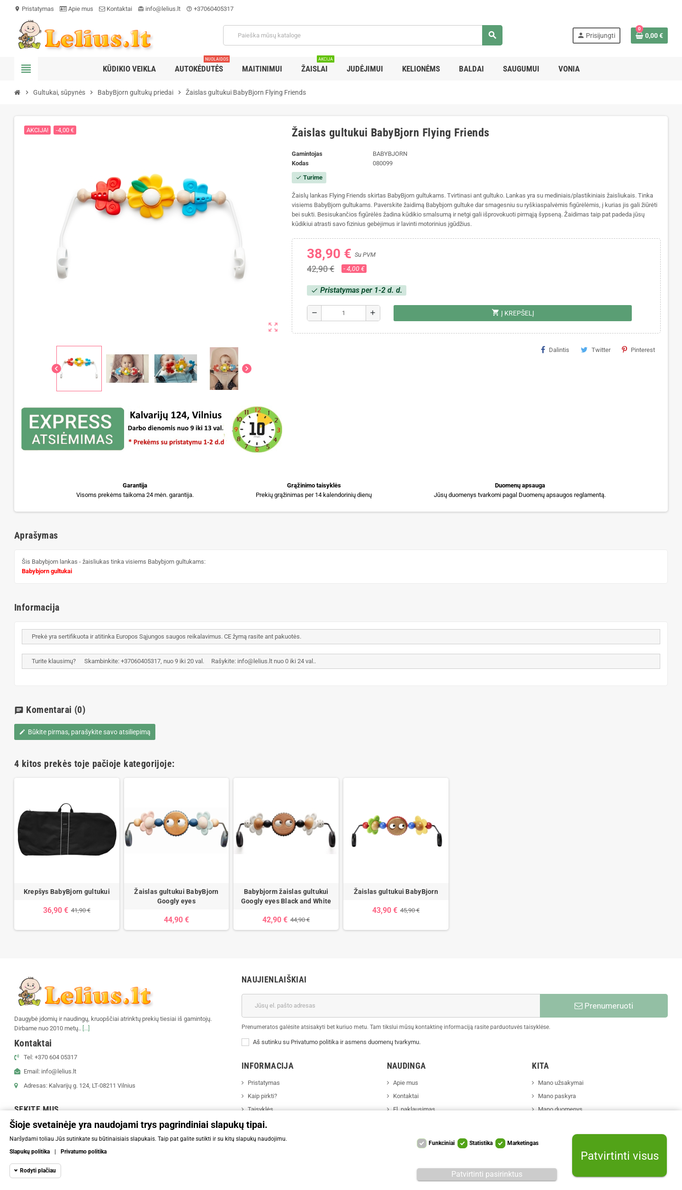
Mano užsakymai (560, 1082)
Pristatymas (34, 8)
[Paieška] (362, 35)
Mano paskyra (557, 1096)
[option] (67, 854)
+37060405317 (209, 8)
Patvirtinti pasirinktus (486, 1174)
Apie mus (76, 8)
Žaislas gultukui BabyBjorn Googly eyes (176, 896)
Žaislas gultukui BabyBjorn (396, 891)
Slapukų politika (29, 1151)
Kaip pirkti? (262, 1096)
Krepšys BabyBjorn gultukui (67, 891)
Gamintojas (307, 153)
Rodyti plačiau (38, 1170)
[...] (86, 1028)
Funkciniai (442, 1143)
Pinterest (638, 349)
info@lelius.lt (159, 8)
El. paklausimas (414, 1109)
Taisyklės (260, 1109)
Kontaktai (115, 8)
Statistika (481, 1143)
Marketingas (522, 1143)
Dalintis (555, 349)
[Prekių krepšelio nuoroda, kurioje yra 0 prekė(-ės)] (649, 35)
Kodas (300, 163)
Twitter (595, 349)
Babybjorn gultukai (47, 571)
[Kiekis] (343, 313)
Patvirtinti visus (619, 1156)
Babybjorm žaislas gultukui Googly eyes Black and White (286, 896)
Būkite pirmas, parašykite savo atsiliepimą (85, 732)
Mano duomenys (560, 1109)
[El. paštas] (391, 1006)
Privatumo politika (84, 1151)
